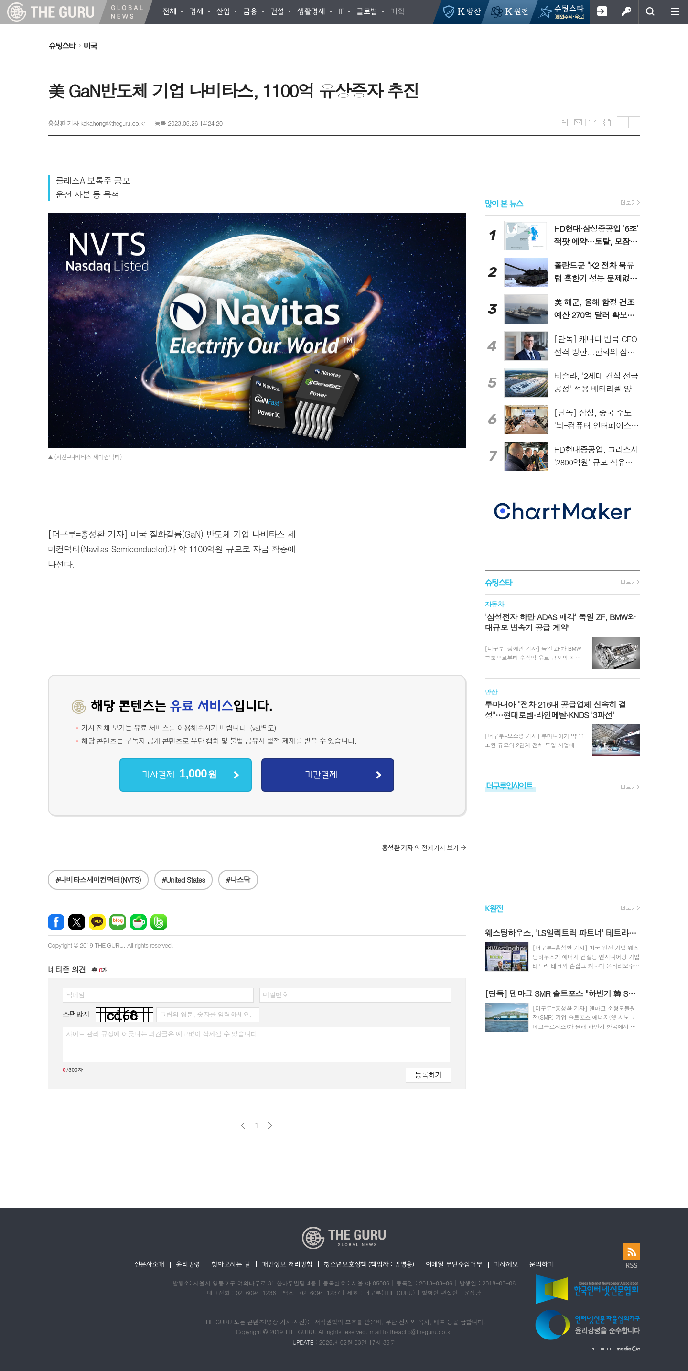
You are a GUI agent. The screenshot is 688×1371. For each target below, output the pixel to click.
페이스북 (56, 922)
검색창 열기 (650, 12)
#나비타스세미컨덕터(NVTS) (98, 879)
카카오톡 (97, 922)
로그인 (626, 12)
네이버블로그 (117, 922)
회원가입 (602, 12)
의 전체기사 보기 (420, 847)
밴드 (158, 922)
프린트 (592, 122)
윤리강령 (188, 1264)
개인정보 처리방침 (287, 1264)
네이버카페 (138, 922)
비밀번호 (275, 994)
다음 (269, 1125)
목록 (564, 122)
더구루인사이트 (509, 785)
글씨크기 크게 (623, 122)
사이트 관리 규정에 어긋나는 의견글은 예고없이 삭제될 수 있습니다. (162, 1033)
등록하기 (428, 1074)
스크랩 (607, 122)
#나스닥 (238, 879)
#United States (183, 879)
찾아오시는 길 (231, 1264)
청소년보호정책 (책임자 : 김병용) (369, 1264)
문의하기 (541, 1264)
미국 (90, 45)
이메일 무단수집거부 (454, 1264)
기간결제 (321, 774)
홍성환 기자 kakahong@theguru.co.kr (96, 123)
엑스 (76, 922)
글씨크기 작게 (634, 122)
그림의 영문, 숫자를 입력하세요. (205, 1014)
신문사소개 (149, 1264)
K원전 (494, 909)
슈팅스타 (62, 45)
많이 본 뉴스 (504, 203)
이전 (243, 1125)
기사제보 (506, 1264)
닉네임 (75, 994)
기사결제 (179, 773)
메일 (578, 122)
